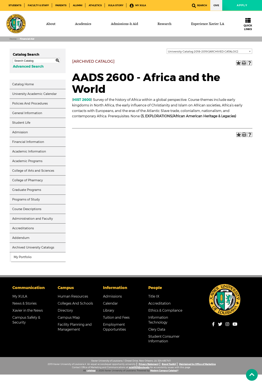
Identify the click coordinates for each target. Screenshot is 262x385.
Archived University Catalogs (33, 247)
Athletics (95, 5)
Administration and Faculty (32, 219)
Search (199, 6)
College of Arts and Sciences (33, 171)
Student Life (21, 123)
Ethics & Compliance (165, 310)
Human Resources (73, 296)
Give (216, 5)
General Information (27, 113)
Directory (65, 310)
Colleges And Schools (75, 303)
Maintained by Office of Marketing (197, 364)
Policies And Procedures (30, 103)
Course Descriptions (26, 209)
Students (15, 5)
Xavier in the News (27, 310)
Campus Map (69, 317)
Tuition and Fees (116, 317)
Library (108, 310)
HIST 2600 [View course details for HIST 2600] (82, 100)
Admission (20, 132)
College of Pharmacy (27, 180)
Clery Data (156, 329)
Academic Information (29, 151)
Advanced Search (28, 66)
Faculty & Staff (38, 5)
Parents (60, 5)
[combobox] (209, 51)
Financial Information (28, 142)
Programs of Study (26, 199)
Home (13, 39)
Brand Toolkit (169, 364)
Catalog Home (23, 84)
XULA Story (115, 5)
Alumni (77, 5)
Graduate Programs (26, 190)
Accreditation (159, 303)
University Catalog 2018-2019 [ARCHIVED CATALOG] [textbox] (203, 51)
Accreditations (23, 228)
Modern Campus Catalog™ (164, 370)
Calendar (110, 303)
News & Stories (24, 303)
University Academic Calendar (34, 94)
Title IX (153, 296)
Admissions (112, 296)
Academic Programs (27, 161)
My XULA (138, 6)
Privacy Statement (149, 364)
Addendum (20, 238)
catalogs (91, 370)
